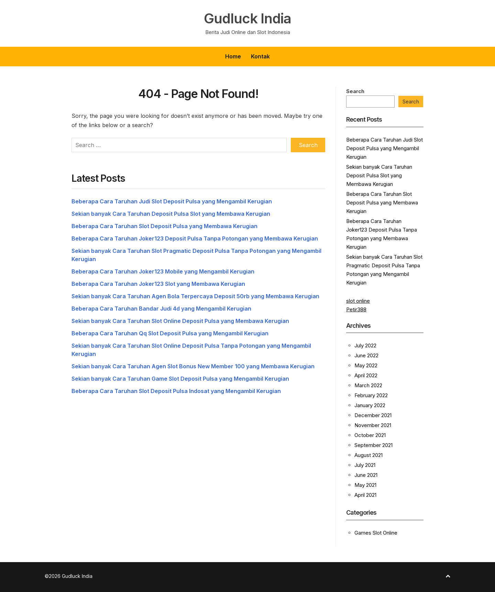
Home (233, 56)
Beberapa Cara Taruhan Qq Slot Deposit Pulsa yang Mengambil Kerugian (170, 333)
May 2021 (365, 485)
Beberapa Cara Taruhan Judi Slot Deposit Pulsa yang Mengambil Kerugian (172, 201)
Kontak (260, 56)
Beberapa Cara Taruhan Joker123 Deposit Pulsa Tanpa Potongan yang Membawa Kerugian (195, 238)
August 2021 (368, 455)
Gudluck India (247, 18)
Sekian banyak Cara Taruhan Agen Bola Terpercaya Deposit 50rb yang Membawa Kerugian (195, 296)
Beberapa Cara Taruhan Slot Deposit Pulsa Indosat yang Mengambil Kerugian (176, 391)
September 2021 (373, 445)
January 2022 (369, 405)
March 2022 (368, 385)
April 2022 (365, 375)
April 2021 (365, 495)
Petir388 (356, 309)
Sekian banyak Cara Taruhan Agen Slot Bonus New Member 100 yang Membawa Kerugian (193, 366)
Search (355, 91)
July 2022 (365, 345)
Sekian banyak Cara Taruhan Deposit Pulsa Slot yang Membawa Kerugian (171, 213)
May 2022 (365, 365)
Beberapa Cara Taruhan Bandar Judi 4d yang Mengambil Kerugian (161, 308)
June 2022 (366, 355)
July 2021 (364, 465)
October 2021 (370, 435)
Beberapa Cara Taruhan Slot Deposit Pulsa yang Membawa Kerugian (164, 226)
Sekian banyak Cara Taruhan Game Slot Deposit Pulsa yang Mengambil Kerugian (180, 378)
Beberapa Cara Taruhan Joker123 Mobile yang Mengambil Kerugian (163, 271)
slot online (358, 301)
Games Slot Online (375, 532)
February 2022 (371, 395)
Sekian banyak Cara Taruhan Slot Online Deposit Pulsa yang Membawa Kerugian (180, 320)
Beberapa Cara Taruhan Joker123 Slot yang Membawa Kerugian (158, 283)
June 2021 (365, 475)
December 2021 (373, 415)
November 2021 (372, 425)
